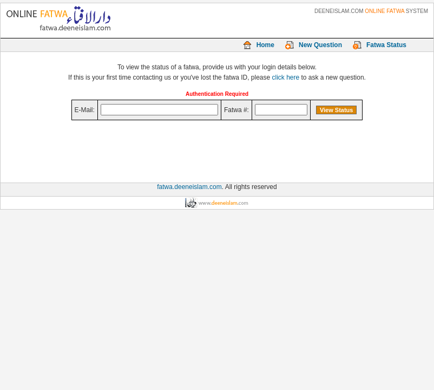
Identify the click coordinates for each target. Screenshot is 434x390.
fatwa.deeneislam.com (189, 187)
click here (286, 77)
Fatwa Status (386, 45)
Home (265, 45)
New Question (320, 45)
